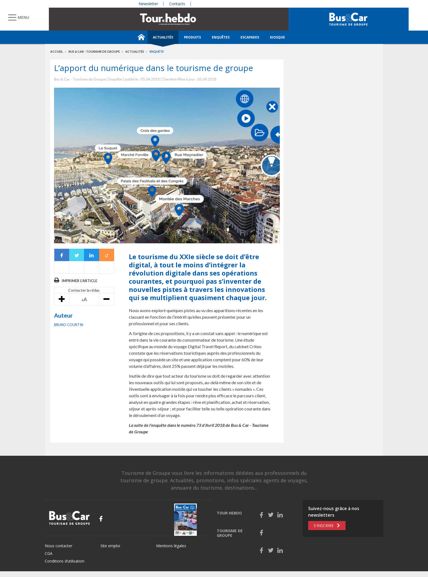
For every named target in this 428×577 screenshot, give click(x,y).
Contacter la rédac (84, 290)
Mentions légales (171, 545)
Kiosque (277, 37)
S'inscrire (324, 525)
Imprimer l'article (79, 281)
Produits (192, 37)
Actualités (163, 37)
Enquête (157, 51)
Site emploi (110, 545)
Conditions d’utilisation (64, 561)
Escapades (249, 37)
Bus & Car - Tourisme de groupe (94, 51)
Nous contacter (58, 545)
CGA (48, 553)
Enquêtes (221, 37)
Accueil (56, 51)
